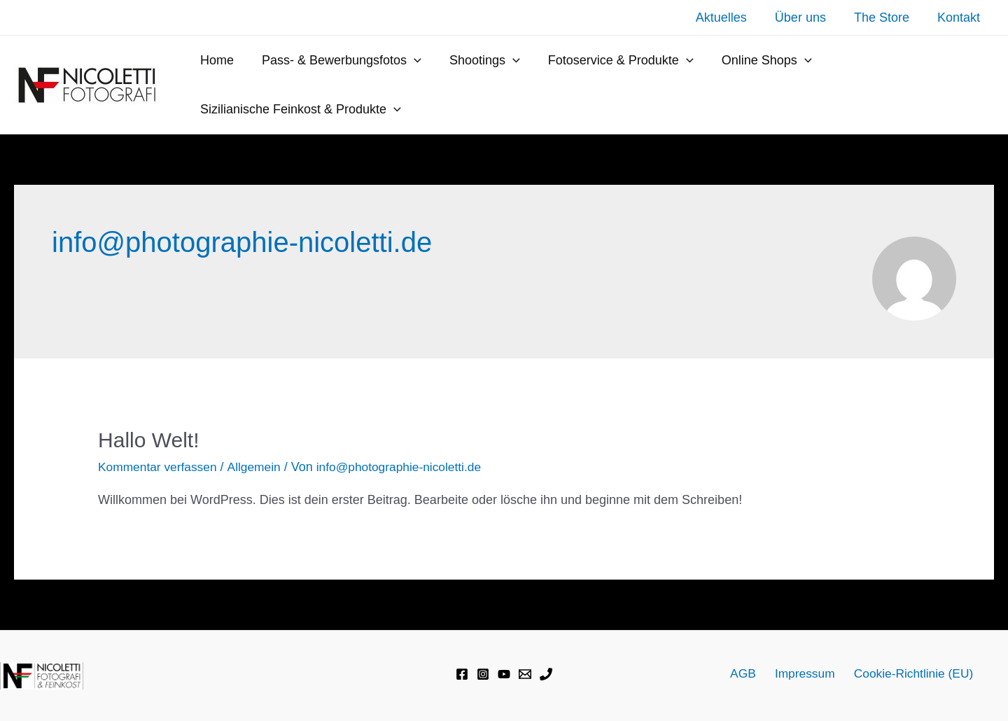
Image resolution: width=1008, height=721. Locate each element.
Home (215, 60)
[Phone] (546, 674)
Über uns (807, 17)
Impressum (803, 673)
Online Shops (754, 60)
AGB (746, 673)
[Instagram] (483, 674)
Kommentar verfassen (159, 467)
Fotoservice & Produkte (611, 60)
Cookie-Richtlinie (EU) (909, 673)
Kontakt (960, 17)
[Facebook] (462, 674)
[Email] (525, 674)
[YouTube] (504, 674)
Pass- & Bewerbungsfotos (337, 60)
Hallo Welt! (149, 439)
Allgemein (258, 467)
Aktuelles (731, 17)
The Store (885, 17)
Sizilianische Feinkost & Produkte (299, 109)
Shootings (477, 60)
